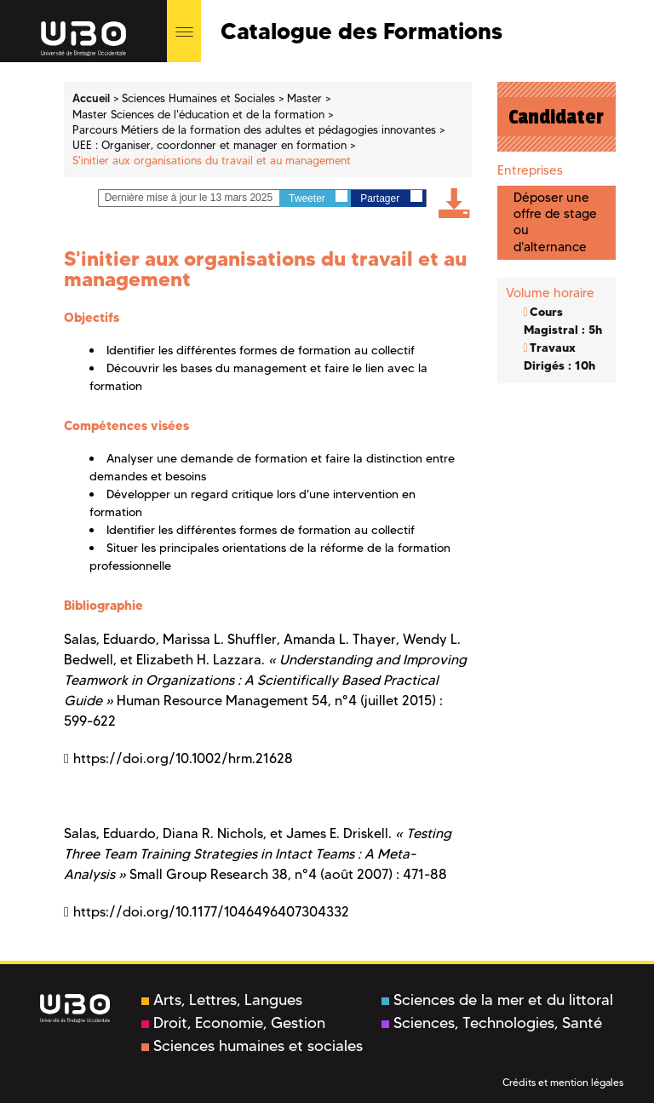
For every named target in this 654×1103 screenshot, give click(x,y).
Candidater (556, 116)
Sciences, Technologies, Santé (492, 1023)
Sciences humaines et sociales (252, 1046)
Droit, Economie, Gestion (233, 1023)
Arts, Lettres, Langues (221, 1000)
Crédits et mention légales (562, 1082)
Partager (391, 197)
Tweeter (318, 197)
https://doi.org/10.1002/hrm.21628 (183, 758)
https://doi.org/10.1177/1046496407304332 (211, 912)
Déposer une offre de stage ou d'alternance (555, 222)
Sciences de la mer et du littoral (497, 1000)
